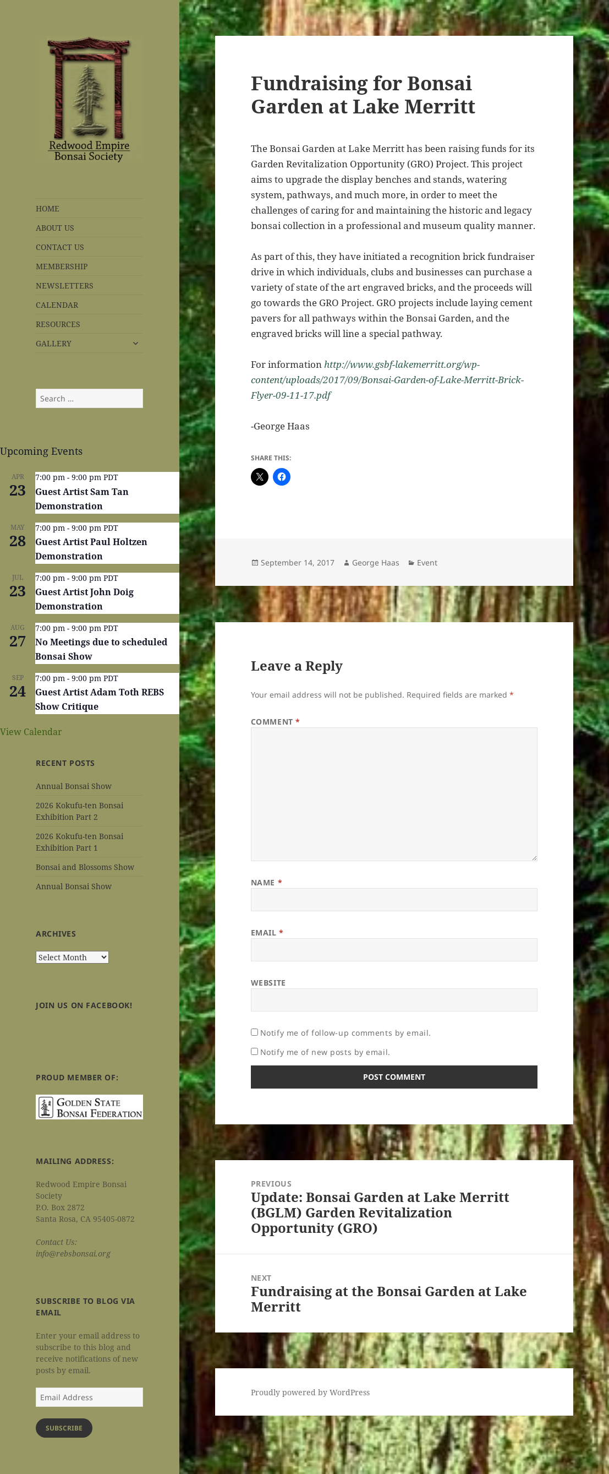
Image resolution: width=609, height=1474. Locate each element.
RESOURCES (58, 324)
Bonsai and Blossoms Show (85, 867)
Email (267, 932)
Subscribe (64, 1428)
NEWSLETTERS (65, 285)
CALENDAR (57, 305)
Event (427, 562)
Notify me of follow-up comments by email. (345, 1032)
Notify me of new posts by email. (325, 1052)
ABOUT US (55, 227)
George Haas (375, 562)
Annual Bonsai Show (74, 786)
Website (268, 982)
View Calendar (31, 732)
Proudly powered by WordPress (310, 1392)
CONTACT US (60, 247)
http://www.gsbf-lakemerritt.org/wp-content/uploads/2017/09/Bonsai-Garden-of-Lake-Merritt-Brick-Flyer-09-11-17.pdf (387, 379)
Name (266, 882)
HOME (47, 208)
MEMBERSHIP (61, 266)
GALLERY (54, 343)
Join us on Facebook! (84, 1005)
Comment (275, 721)
